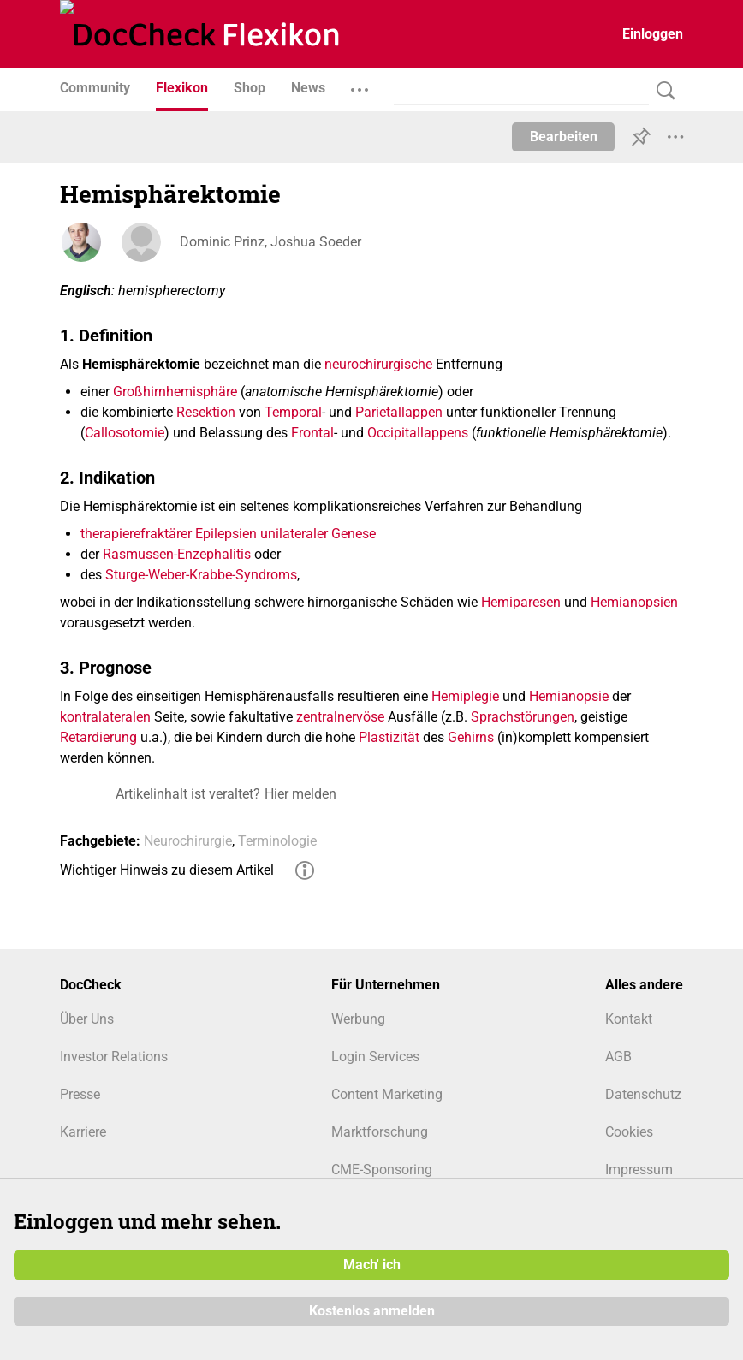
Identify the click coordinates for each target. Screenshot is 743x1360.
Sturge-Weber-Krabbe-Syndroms (201, 575)
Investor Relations (114, 1056)
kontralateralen (105, 717)
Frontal (312, 433)
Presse (80, 1094)
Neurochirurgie (188, 841)
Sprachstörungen (522, 717)
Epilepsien (226, 534)
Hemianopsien (634, 602)
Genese (353, 534)
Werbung (358, 1019)
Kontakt (628, 1019)
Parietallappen (399, 412)
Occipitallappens (417, 433)
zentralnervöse (340, 717)
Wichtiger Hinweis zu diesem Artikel (167, 870)
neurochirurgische (378, 364)
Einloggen (652, 34)
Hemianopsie (569, 696)
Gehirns (471, 737)
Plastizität (389, 737)
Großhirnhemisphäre (175, 391)
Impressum (639, 1169)
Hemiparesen (521, 602)
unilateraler (294, 534)
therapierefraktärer (136, 534)
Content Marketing (387, 1094)
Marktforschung (379, 1132)
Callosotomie (124, 433)
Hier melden (300, 794)
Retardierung (98, 737)
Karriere (83, 1132)
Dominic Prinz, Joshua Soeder (270, 242)
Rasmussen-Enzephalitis (177, 554)
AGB (618, 1056)
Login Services (375, 1056)
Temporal (293, 412)
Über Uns (87, 1019)
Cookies (629, 1132)
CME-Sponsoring (381, 1169)
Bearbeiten (563, 136)
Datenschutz (643, 1094)
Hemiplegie (465, 696)
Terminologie (277, 841)
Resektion (205, 412)
